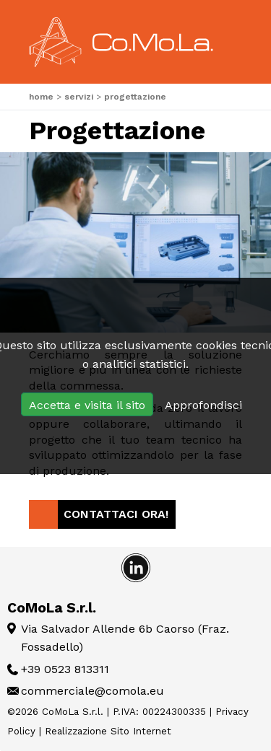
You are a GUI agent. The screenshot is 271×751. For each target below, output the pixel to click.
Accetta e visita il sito (87, 405)
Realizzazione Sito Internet (108, 731)
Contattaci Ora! (116, 514)
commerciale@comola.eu (92, 691)
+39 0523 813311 (65, 669)
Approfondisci (203, 405)
